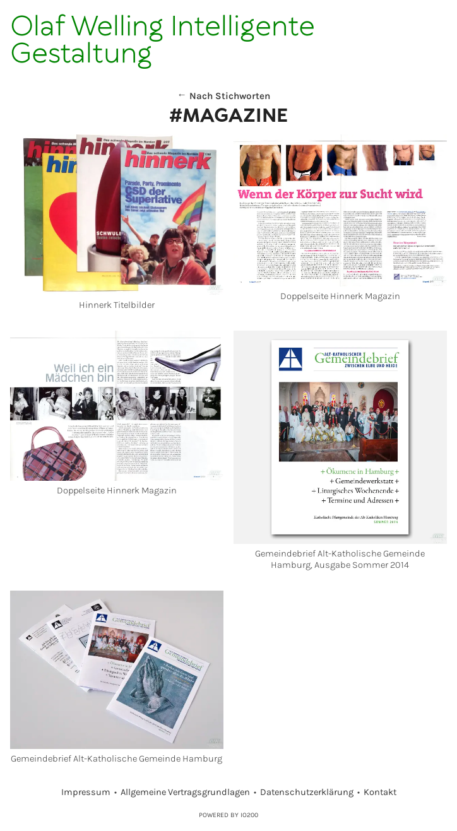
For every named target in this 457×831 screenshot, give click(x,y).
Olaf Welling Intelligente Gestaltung (162, 40)
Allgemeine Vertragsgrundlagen (185, 792)
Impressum (85, 792)
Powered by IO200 (228, 815)
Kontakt (380, 792)
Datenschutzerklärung (306, 792)
